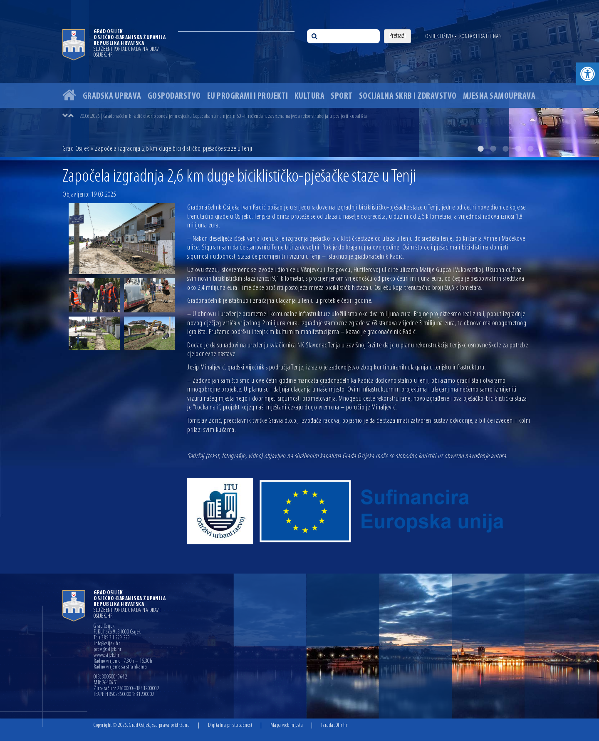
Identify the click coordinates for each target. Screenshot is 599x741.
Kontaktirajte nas (480, 36)
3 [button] (505, 149)
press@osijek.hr (108, 650)
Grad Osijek (75, 149)
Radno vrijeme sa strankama (120, 667)
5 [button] (530, 149)
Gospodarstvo (174, 96)
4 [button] (518, 149)
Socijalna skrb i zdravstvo (408, 96)
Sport (342, 96)
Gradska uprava (112, 96)
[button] (587, 73)
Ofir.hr (342, 725)
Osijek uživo (439, 36)
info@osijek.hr (107, 644)
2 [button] (493, 149)
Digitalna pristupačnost (230, 725)
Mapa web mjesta (286, 725)
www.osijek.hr (107, 656)
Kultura (310, 96)
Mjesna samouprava (499, 96)
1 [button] (480, 149)
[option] (299, 78)
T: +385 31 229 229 (112, 638)
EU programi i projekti (247, 96)
